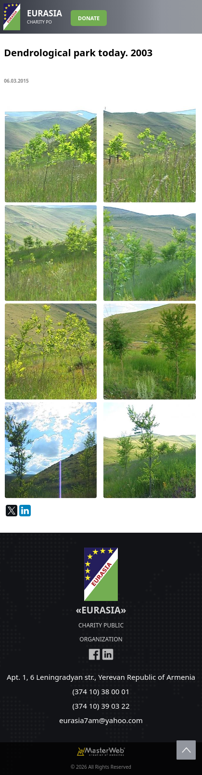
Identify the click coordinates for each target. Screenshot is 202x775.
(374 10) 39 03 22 (101, 706)
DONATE (89, 18)
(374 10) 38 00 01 (101, 691)
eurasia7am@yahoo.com (101, 720)
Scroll (186, 750)
